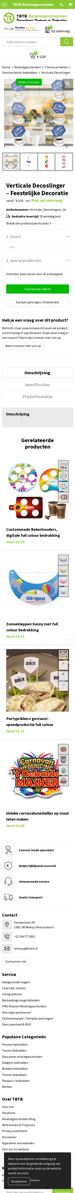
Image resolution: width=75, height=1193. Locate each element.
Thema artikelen (56, 67)
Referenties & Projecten (18, 1125)
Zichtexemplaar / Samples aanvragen (27, 1018)
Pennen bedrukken (15, 1044)
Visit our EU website (15, 1149)
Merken (7, 1087)
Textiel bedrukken (14, 1075)
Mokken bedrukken (15, 1069)
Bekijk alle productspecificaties (28, 223)
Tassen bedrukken (14, 1050)
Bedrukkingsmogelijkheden (21, 1000)
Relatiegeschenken (27, 67)
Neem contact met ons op (23, 346)
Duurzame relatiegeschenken (22, 1057)
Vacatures (8, 1113)
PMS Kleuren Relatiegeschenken (24, 1006)
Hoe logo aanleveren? (17, 1012)
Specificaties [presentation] (37, 384)
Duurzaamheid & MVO (16, 1024)
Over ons (8, 1107)
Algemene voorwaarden (18, 1143)
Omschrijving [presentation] (37, 372)
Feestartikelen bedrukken (19, 72)
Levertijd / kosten (14, 988)
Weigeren (35, 1180)
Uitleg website (12, 994)
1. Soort (13, 236)
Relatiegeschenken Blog (19, 1119)
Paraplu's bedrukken (16, 1081)
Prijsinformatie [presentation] (37, 396)
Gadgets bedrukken (15, 1063)
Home (6, 67)
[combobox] (31, 41)
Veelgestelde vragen (16, 982)
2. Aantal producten (23, 260)
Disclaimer (9, 1137)
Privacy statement (14, 1131)
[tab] (37, 373)
